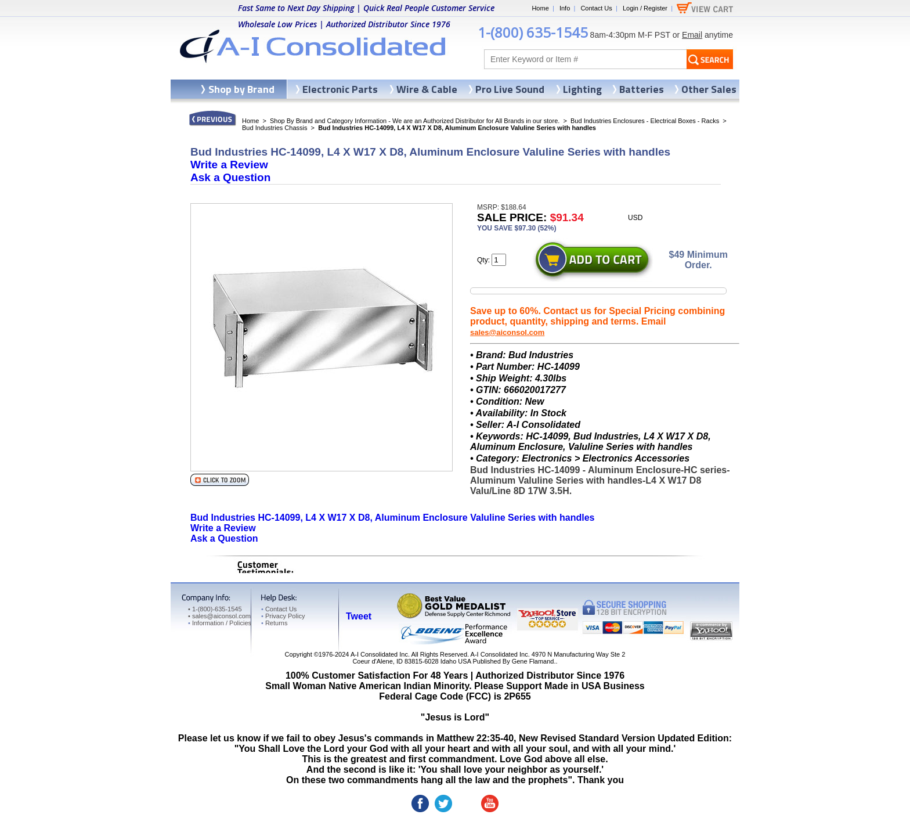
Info (564, 8)
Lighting (582, 89)
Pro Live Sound (509, 89)
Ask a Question (230, 177)
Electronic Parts (340, 89)
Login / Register (645, 8)
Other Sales (708, 89)
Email (692, 34)
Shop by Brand (241, 89)
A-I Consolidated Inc (379, 654)
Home (540, 8)
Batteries (641, 89)
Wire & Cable (426, 89)
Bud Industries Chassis (275, 127)
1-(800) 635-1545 (533, 32)
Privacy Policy (283, 615)
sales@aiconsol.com (507, 332)
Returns (274, 622)
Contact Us (596, 8)
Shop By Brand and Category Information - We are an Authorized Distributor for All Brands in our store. (414, 120)
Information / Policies (219, 622)
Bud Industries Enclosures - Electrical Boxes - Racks (644, 120)
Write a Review (229, 164)
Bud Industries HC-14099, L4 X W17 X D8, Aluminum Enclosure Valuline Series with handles (392, 517)
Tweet (358, 616)
